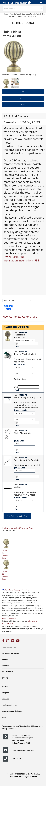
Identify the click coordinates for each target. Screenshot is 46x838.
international (7, 671)
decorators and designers (12, 711)
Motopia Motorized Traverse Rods (17, 528)
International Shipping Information (15, 590)
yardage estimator (9, 705)
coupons (5, 693)
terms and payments (10, 653)
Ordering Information (10, 618)
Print (23, 98)
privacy (5, 678)
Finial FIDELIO (33, 16)
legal (4, 717)
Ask (23, 105)
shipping (5, 665)
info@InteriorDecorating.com (23, 750)
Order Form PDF (14, 257)
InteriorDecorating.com (16, 2)
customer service (9, 647)
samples (5, 699)
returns (5, 686)
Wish (23, 91)
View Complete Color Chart (19, 316)
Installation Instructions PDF (22, 260)
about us (5, 659)
